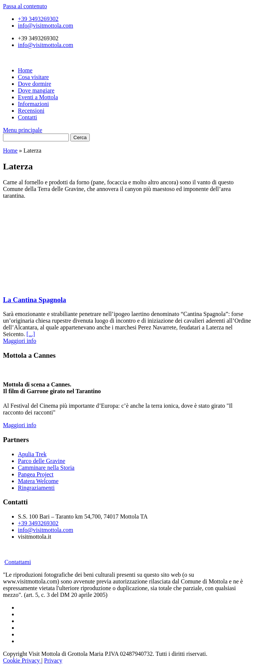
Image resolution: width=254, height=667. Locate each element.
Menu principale (22, 130)
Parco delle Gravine (41, 461)
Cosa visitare (33, 77)
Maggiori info (19, 341)
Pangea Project (36, 474)
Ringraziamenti (36, 488)
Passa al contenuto (25, 6)
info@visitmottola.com (45, 25)
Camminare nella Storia (46, 467)
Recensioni (31, 110)
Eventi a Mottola (38, 97)
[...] (30, 334)
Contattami (17, 562)
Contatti (27, 117)
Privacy (53, 660)
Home (25, 70)
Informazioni (33, 104)
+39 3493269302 (38, 19)
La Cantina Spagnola (34, 300)
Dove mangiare (36, 90)
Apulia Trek (32, 454)
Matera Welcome (38, 481)
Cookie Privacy (22, 660)
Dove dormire (34, 84)
